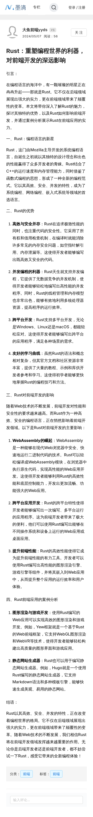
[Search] (53, 7)
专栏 (36, 7)
